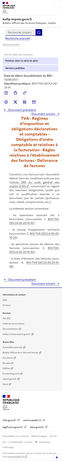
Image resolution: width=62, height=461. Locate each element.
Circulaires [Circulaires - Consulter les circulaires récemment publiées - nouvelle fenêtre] (8, 357)
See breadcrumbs (11, 44)
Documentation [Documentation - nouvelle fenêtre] (10, 328)
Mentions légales (39, 436)
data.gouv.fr (37, 427)
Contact (7, 305)
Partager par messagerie (34, 102)
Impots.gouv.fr (10, 378)
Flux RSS (6, 318)
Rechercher (39, 32)
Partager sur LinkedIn (24, 102)
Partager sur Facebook (6, 102)
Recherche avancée (17, 38)
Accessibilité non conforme (16, 436)
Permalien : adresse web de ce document (24, 92)
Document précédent (22, 110)
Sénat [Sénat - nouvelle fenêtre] (5, 384)
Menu (57, 4)
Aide (5, 300)
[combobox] (20, 32)
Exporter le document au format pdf (6, 92)
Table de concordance (13, 323)
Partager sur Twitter (15, 102)
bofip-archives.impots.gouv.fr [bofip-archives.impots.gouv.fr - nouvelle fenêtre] (17, 334)
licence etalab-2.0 (15, 456)
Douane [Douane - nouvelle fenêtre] (6, 363)
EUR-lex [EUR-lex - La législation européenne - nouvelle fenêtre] (6, 368)
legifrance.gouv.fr (13, 427)
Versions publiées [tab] (15, 68)
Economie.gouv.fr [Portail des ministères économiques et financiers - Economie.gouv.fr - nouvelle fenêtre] (11, 373)
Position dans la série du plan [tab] (21, 60)
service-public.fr (32, 420)
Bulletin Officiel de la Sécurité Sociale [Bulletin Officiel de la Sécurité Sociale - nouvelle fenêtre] (20, 352)
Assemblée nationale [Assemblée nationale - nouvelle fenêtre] (12, 347)
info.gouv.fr (10, 420)
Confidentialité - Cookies (21, 442)
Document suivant (43, 114)
